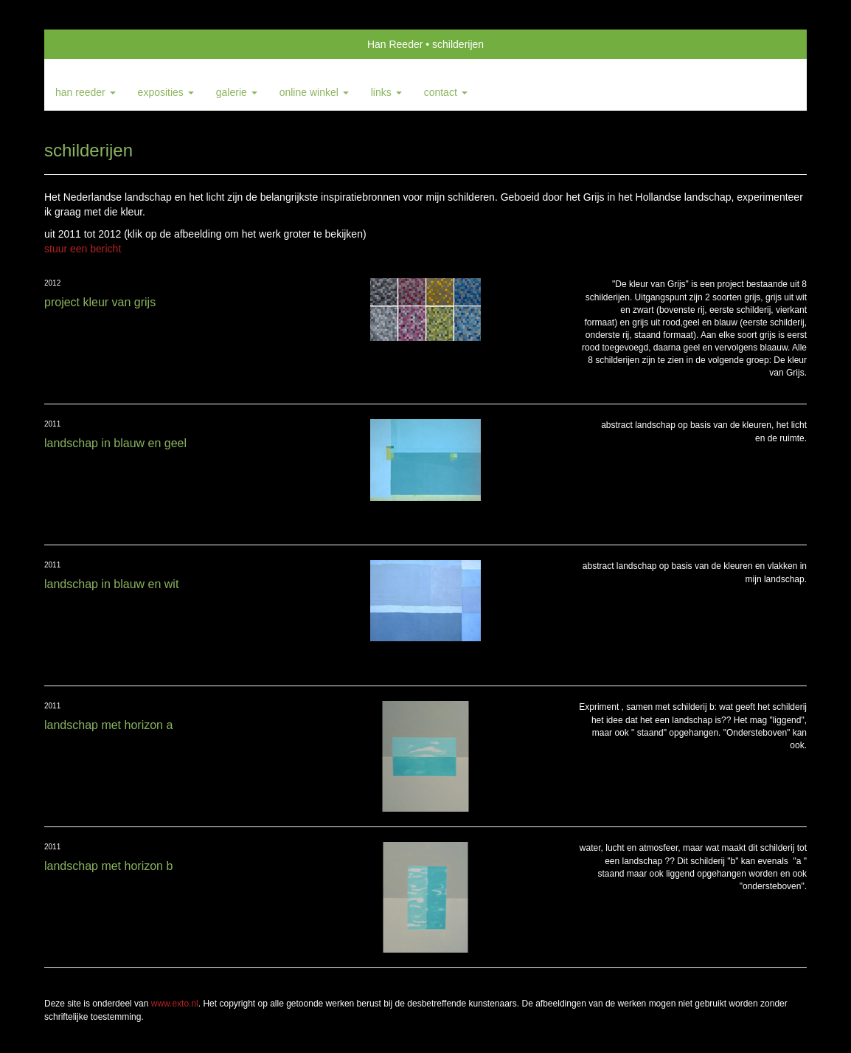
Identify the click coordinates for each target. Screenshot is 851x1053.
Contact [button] (446, 92)
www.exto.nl (174, 1003)
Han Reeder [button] (85, 92)
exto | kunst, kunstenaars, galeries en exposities (86, 44)
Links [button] (386, 92)
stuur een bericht (82, 249)
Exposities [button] (166, 92)
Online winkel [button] (314, 92)
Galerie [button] (236, 92)
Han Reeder (395, 44)
